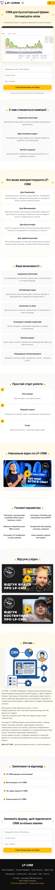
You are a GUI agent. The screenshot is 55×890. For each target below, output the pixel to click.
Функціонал (10, 874)
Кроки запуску (37, 870)
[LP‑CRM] (10, 3)
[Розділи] (23, 3)
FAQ (40, 874)
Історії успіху (22, 874)
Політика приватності (19, 883)
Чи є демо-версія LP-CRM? (16, 791)
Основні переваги (23, 870)
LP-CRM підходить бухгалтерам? (18, 774)
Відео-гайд (49, 870)
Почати (46, 874)
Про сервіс (32, 874)
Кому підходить (8, 870)
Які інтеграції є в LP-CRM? (15, 782)
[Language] (51, 3)
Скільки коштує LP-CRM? (15, 799)
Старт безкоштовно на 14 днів (27, 87)
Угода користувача (36, 883)
